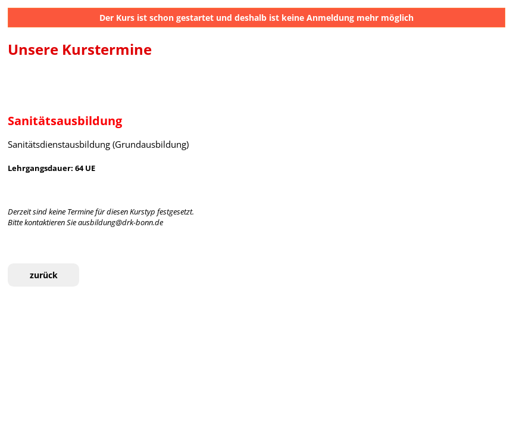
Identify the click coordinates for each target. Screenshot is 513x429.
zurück (44, 275)
